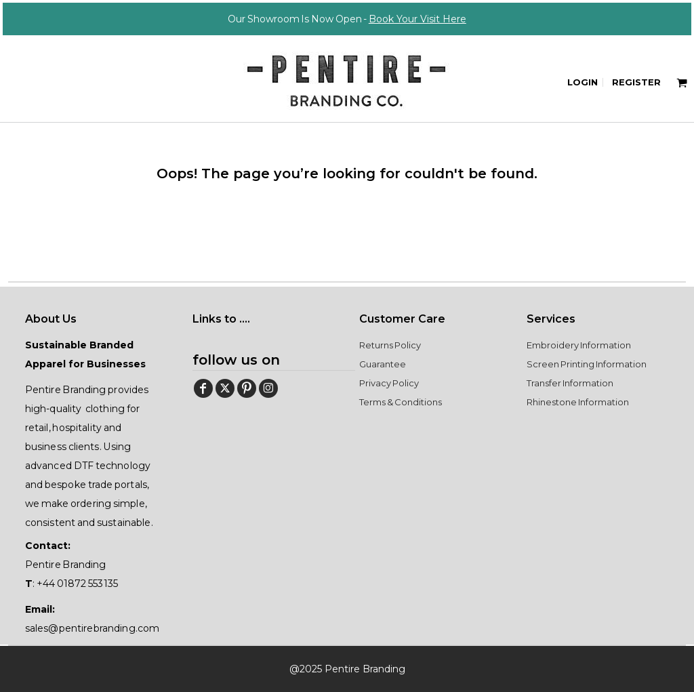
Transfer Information (570, 383)
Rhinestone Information (578, 401)
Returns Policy (390, 345)
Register (636, 82)
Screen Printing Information (586, 364)
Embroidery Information (579, 345)
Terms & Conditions (400, 401)
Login (582, 82)
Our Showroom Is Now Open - (347, 19)
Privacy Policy (389, 383)
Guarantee (382, 364)
